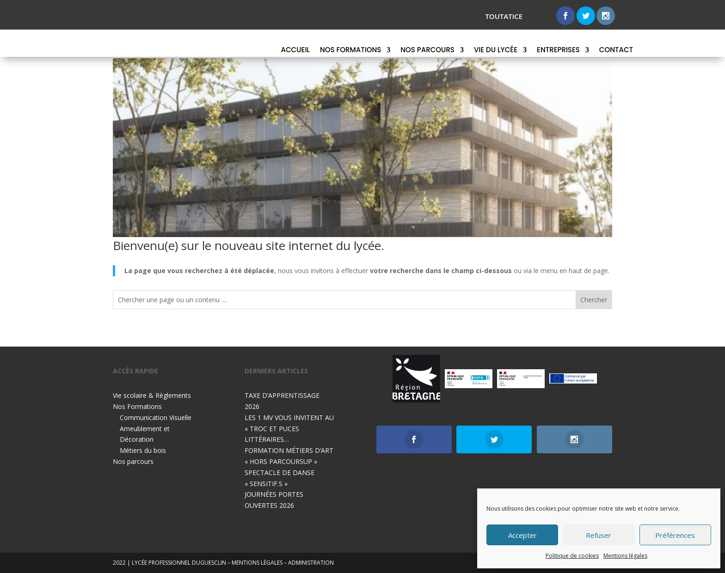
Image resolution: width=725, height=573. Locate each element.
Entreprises (558, 51)
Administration (311, 563)
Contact (616, 51)
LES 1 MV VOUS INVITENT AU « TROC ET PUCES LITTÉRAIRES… (289, 428)
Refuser (598, 535)
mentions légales (257, 563)
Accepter (522, 535)
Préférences (675, 535)
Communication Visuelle (155, 417)
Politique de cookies (572, 556)
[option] (416, 378)
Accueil (295, 51)
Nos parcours (427, 51)
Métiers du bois (143, 450)
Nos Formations (350, 51)
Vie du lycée (495, 51)
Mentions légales (625, 556)
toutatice (503, 16)
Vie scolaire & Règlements (152, 395)
